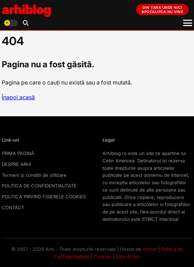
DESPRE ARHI (16, 164)
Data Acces (128, 256)
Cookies (103, 256)
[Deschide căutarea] (26, 23)
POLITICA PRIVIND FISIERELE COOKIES (44, 196)
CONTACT (13, 207)
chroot (150, 249)
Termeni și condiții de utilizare (34, 175)
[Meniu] (187, 23)
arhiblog (26, 9)
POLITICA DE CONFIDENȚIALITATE (39, 185)
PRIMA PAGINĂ (18, 153)
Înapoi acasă (18, 97)
